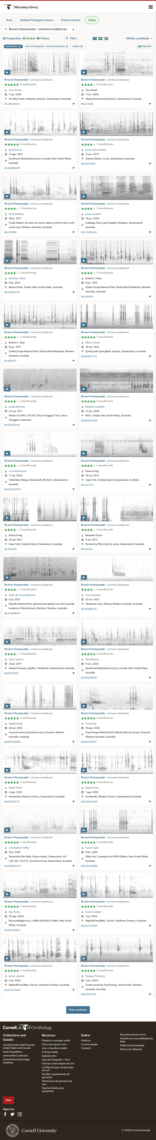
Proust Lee (91, 723)
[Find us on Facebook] (5, 1114)
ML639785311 (12, 801)
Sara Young (15, 90)
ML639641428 (89, 801)
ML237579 (87, 485)
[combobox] (40, 29)
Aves (9, 20)
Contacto (86, 1048)
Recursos (48, 1035)
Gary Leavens (16, 659)
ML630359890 (89, 866)
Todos (92, 20)
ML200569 (10, 549)
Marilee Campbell (94, 407)
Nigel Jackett (15, 723)
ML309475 (10, 361)
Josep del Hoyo (17, 407)
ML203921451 (12, 425)
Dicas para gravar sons (54, 1044)
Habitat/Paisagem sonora (36, 20)
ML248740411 (12, 104)
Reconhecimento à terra (133, 1034)
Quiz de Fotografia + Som (56, 1059)
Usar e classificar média (54, 1048)
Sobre (85, 1035)
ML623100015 (12, 930)
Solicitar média (50, 1052)
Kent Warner (15, 150)
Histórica (86, 1040)
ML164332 (87, 549)
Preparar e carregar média (56, 1040)
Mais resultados (78, 1009)
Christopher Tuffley (19, 848)
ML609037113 (89, 356)
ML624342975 (12, 489)
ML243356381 (89, 232)
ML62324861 (88, 164)
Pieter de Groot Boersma (22, 595)
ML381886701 (89, 609)
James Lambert (93, 214)
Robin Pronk (15, 788)
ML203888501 (12, 613)
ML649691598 (89, 420)
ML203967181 (12, 292)
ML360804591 (12, 168)
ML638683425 (12, 866)
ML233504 (87, 104)
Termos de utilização (131, 1049)
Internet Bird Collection (15, 1055)
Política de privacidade (132, 1045)
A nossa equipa (89, 1044)
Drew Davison (93, 595)
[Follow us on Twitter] (12, 1114)
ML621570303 (12, 990)
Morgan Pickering (95, 976)
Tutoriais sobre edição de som (58, 1063)
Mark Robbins (16, 214)
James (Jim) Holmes (95, 150)
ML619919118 (88, 994)
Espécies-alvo (49, 1056)
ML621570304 (89, 926)
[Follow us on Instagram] (20, 1114)
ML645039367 (89, 678)
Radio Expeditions (12, 1052)
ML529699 (10, 232)
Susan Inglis (92, 848)
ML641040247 (89, 742)
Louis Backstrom (18, 471)
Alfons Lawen (92, 342)
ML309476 (87, 296)
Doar (8, 1100)
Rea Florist (14, 912)
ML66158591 (11, 673)
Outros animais (70, 20)
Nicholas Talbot (17, 278)
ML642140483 (12, 742)
